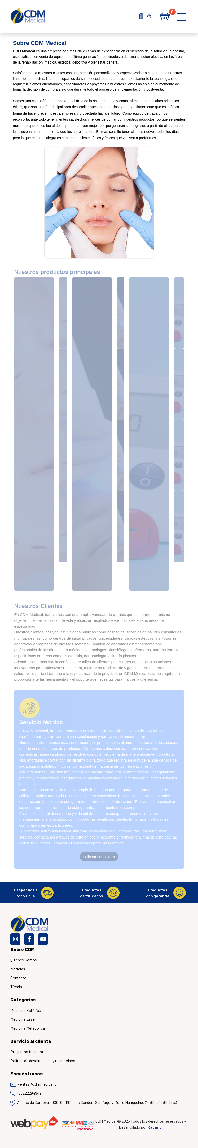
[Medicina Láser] (123, 568)
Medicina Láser (23, 1019)
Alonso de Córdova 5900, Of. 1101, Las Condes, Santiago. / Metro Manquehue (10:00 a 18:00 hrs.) (93, 1103)
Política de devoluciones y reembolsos (42, 1060)
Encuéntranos (26, 1073)
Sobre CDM (22, 949)
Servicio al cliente (30, 1041)
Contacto (18, 977)
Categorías (23, 999)
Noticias (17, 968)
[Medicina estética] (65, 568)
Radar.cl (155, 1127)
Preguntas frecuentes (28, 1051)
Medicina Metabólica (27, 1028)
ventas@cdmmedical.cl (33, 1084)
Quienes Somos (23, 959)
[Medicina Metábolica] (180, 568)
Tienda (16, 986)
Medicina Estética (25, 1010)
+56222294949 (26, 1093)
